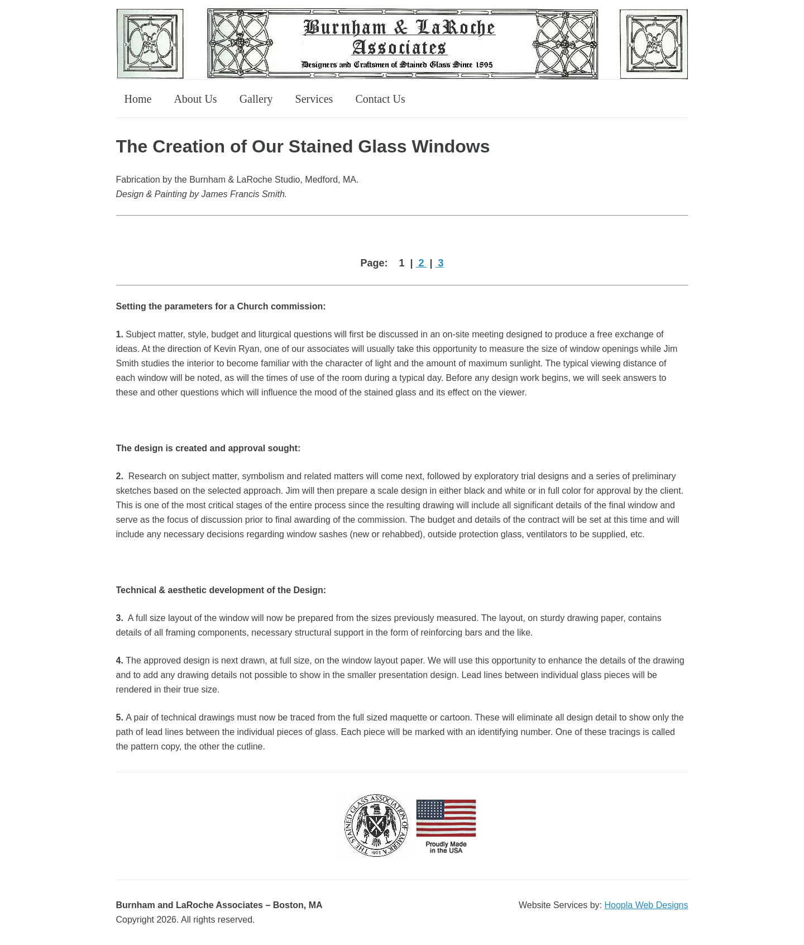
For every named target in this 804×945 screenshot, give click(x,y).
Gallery (256, 99)
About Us (195, 99)
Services (314, 99)
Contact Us (380, 99)
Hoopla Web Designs (646, 905)
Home (138, 99)
